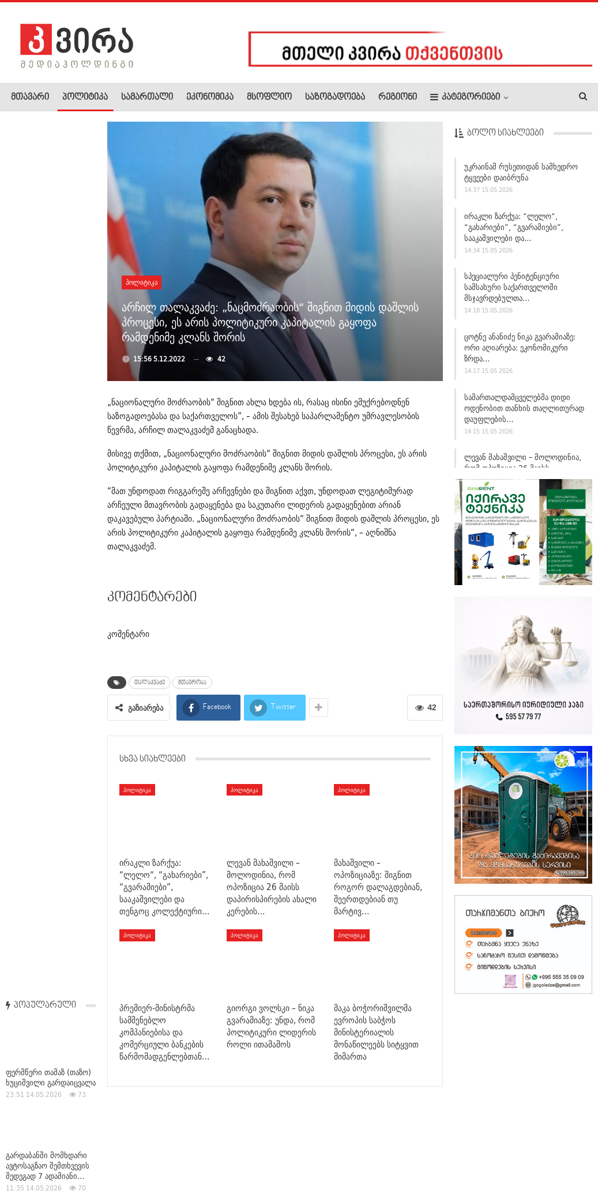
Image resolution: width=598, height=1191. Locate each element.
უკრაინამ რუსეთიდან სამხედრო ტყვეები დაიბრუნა (521, 172)
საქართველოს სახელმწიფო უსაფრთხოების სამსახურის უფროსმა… (47, 589)
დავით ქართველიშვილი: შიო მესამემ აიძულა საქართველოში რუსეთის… (45, 373)
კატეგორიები (465, 97)
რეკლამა (85, 1147)
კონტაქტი (133, 1147)
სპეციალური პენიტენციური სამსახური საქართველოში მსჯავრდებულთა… (511, 287)
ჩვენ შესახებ (30, 1147)
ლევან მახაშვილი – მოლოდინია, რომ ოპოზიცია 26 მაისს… (522, 462)
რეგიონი (397, 97)
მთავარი (30, 97)
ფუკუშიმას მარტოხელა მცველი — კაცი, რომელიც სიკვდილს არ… (46, 693)
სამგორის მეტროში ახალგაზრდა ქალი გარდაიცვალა (40, 490)
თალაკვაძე (149, 682)
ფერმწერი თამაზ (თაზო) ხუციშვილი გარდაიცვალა (51, 205)
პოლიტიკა (85, 97)
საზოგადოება (335, 97)
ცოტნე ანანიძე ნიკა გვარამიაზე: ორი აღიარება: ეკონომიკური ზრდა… (520, 347)
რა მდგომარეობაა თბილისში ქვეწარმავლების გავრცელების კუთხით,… (49, 965)
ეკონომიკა (210, 97)
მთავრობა (192, 682)
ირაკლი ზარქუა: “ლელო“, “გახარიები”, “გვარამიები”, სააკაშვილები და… (513, 227)
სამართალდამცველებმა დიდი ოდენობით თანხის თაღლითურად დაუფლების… (524, 408)
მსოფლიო (269, 97)
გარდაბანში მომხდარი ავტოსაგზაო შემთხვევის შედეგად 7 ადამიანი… (47, 293)
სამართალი (147, 97)
